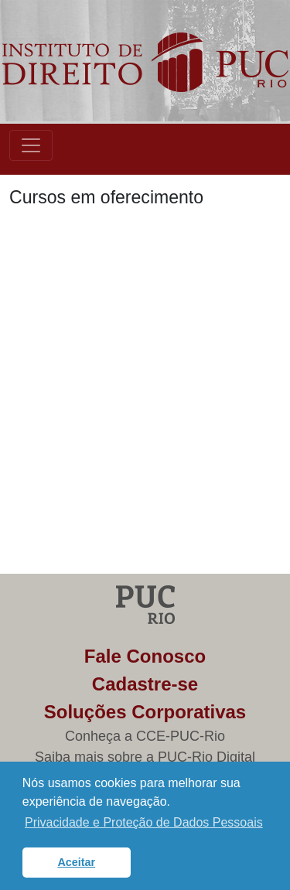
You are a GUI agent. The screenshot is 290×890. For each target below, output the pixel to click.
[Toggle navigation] (31, 145)
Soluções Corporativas (145, 711)
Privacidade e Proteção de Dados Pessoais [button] (144, 822)
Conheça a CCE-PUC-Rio (145, 736)
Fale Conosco (145, 656)
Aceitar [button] (76, 862)
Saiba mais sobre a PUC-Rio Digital (145, 757)
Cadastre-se (145, 683)
